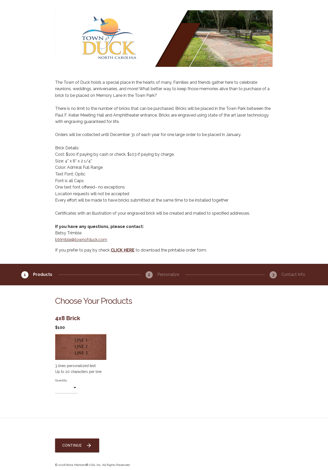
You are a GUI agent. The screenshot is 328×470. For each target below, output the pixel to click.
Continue (77, 445)
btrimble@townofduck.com (81, 239)
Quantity (61, 380)
